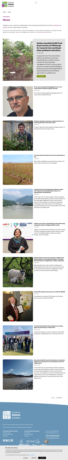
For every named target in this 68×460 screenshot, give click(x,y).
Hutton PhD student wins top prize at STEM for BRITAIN (49, 292)
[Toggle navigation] (36, 3)
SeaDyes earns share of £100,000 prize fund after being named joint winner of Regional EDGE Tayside (49, 224)
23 (59, 398)
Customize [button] (25, 458)
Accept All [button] (42, 458)
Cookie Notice (32, 455)
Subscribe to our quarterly (9, 427)
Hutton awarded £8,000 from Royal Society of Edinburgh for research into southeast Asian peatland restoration (49, 47)
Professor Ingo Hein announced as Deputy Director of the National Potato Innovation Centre (48, 122)
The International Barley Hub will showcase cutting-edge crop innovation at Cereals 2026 (48, 326)
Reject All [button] (34, 458)
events (17, 32)
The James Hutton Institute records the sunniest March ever (49, 156)
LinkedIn (39, 32)
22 (57, 398)
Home (4, 12)
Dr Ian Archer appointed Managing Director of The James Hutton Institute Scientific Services (48, 87)
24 (61, 398)
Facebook (46, 32)
